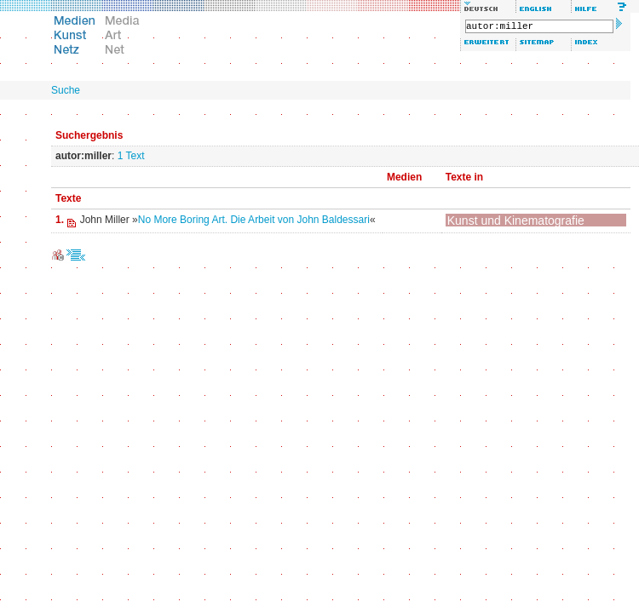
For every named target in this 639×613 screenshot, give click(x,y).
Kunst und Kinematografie (515, 220)
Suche (65, 90)
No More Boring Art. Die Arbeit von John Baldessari (254, 220)
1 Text (131, 156)
